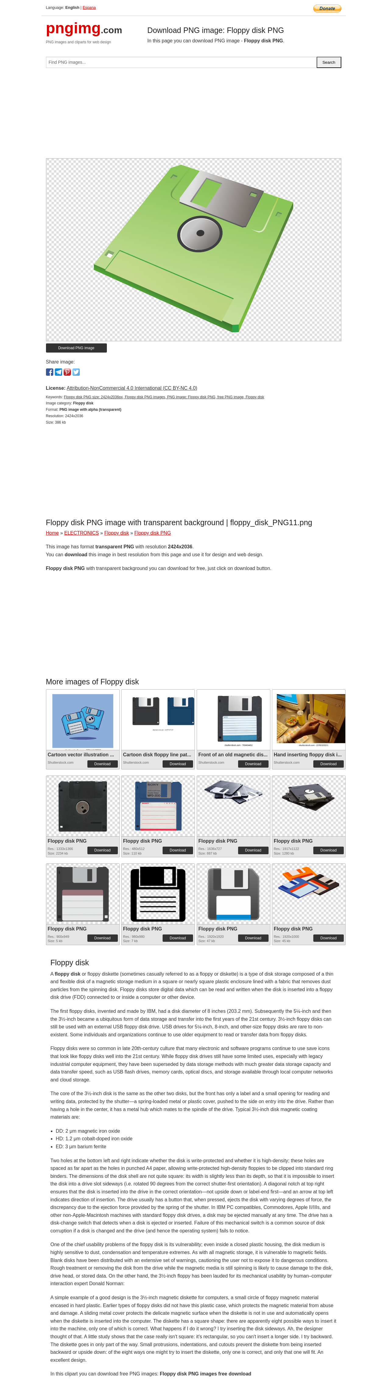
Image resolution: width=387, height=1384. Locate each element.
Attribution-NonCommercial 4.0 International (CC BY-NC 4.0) (132, 388)
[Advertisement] (193, 115)
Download (102, 764)
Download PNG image (76, 348)
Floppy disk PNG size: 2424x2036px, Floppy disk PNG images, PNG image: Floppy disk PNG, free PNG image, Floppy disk (164, 397)
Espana (89, 7)
